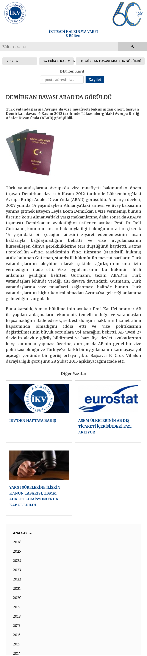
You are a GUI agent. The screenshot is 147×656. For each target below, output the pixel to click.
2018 (17, 616)
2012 (10, 61)
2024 (17, 560)
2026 (17, 542)
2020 (17, 598)
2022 (17, 579)
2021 (16, 588)
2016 (16, 635)
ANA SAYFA (22, 533)
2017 (16, 625)
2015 (16, 644)
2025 (17, 551)
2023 (17, 570)
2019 (16, 607)
